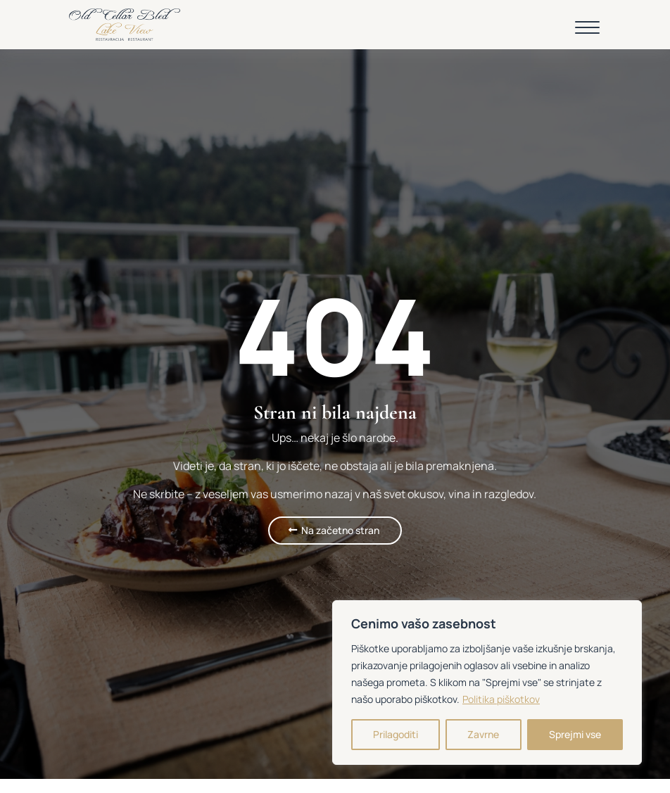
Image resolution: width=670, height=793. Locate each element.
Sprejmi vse (575, 734)
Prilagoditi (395, 734)
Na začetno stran (340, 530)
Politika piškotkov (501, 699)
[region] (487, 682)
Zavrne (483, 734)
